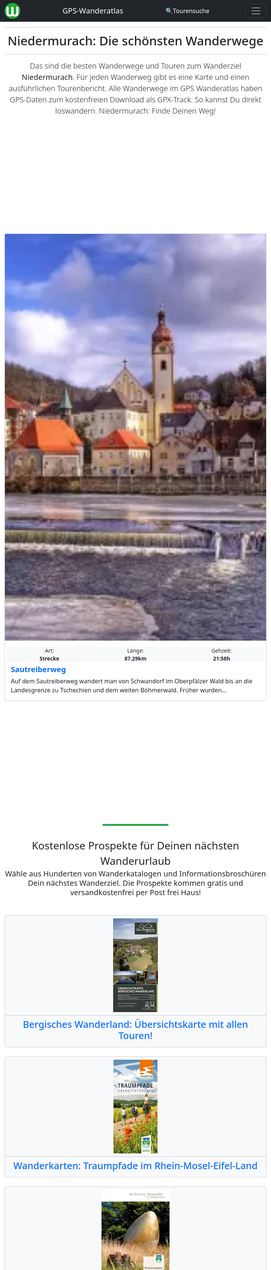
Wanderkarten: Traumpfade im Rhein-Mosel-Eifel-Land (136, 1165)
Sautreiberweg (38, 669)
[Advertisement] (135, 175)
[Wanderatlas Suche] (187, 10)
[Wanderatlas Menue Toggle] (255, 10)
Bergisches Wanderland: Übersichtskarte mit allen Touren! (135, 1030)
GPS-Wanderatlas (92, 11)
